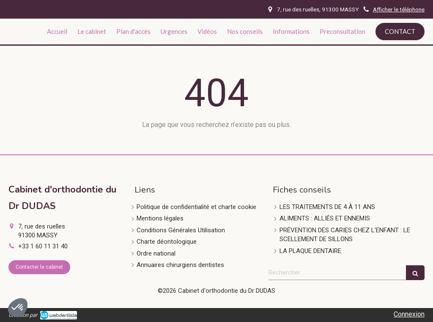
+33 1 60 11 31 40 (43, 246)
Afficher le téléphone (399, 9)
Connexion (409, 314)
